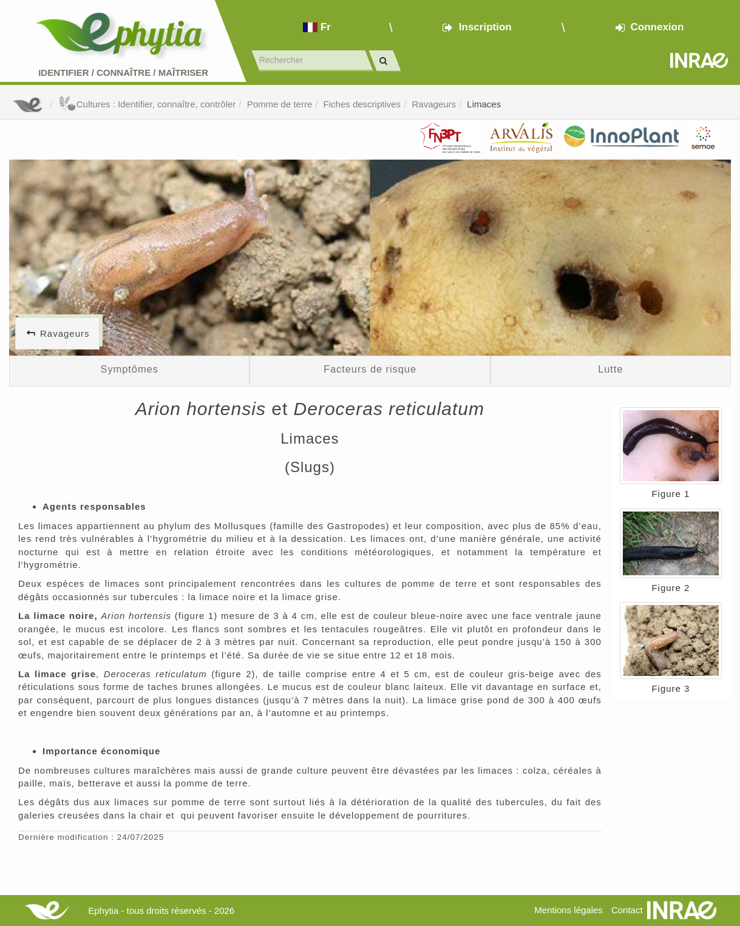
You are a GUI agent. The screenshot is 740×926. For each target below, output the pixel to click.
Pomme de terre (280, 104)
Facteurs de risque (370, 368)
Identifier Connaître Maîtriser (123, 72)
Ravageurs (434, 104)
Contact (627, 910)
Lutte (610, 368)
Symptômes (129, 368)
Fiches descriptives (362, 104)
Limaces (484, 104)
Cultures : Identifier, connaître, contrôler (147, 104)
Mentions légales (568, 910)
